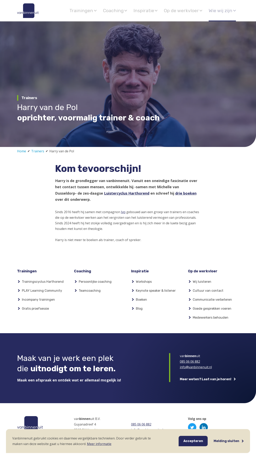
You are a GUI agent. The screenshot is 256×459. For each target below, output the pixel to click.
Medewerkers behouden (210, 319)
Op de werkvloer (190, 10)
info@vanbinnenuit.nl (196, 369)
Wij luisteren (202, 284)
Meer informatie (99, 444)
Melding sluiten (226, 441)
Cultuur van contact (208, 293)
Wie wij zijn (222, 10)
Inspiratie (158, 10)
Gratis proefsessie (35, 310)
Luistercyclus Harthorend (126, 193)
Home (21, 151)
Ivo (123, 212)
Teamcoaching (90, 293)
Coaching (131, 10)
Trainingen (104, 10)
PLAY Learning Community (42, 293)
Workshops (144, 284)
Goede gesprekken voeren (212, 310)
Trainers (37, 151)
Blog (139, 310)
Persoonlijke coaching (95, 284)
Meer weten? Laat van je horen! (205, 381)
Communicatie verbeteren (212, 301)
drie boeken (186, 193)
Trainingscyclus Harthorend (43, 284)
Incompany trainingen (38, 301)
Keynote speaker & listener (156, 293)
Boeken (141, 301)
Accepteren (193, 441)
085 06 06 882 (190, 363)
